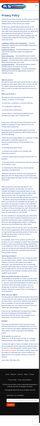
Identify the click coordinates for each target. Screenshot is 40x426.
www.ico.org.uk (10, 350)
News (26, 374)
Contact (31, 374)
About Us (13, 374)
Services (20, 374)
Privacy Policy (12, 380)
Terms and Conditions (24, 380)
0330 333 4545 (33, 1)
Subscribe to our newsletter (15, 395)
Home (7, 374)
